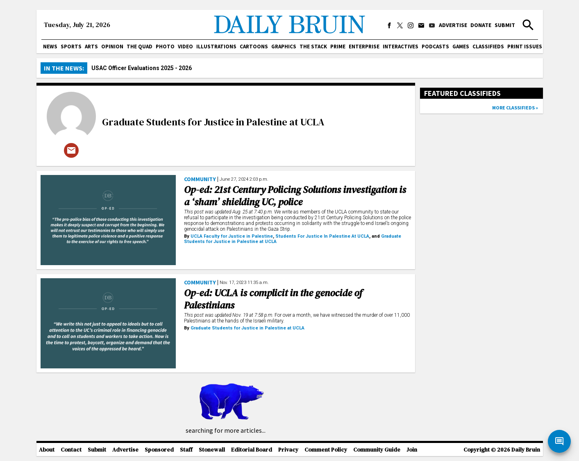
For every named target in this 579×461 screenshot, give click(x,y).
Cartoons (254, 46)
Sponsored (159, 450)
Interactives (400, 46)
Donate (480, 25)
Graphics (283, 46)
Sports (71, 46)
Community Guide (376, 450)
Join (411, 450)
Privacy (288, 450)
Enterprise (364, 46)
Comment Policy (325, 450)
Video (185, 46)
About (46, 450)
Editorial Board (251, 450)
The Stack (313, 46)
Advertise (453, 25)
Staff (186, 450)
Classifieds (488, 46)
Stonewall (212, 450)
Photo (165, 46)
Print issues (524, 46)
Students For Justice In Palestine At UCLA (322, 236)
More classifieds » (515, 107)
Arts (91, 46)
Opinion (112, 46)
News (50, 46)
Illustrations (216, 46)
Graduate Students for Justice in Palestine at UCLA (213, 122)
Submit (505, 25)
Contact (71, 450)
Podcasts (435, 46)
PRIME (337, 46)
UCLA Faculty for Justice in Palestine (232, 236)
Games (460, 46)
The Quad (139, 46)
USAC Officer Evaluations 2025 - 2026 (141, 68)
